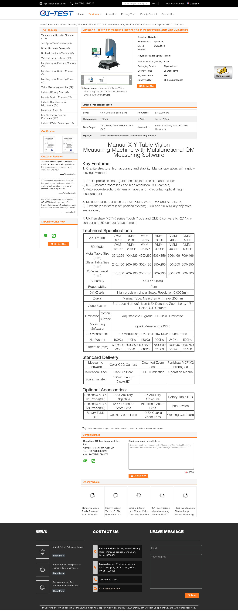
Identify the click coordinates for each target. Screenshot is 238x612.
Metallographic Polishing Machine (58, 63)
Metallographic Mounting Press (57, 79)
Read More (59, 555)
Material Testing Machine (54, 97)
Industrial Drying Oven (52, 92)
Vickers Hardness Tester (53, 58)
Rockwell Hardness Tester (54, 53)
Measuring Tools (49, 110)
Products (93, 14)
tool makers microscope (98, 428)
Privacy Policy (49, 607)
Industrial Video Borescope (55, 123)
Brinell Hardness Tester (53, 48)
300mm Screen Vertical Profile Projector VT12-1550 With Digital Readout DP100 (113, 514)
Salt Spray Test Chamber (54, 43)
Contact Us (168, 14)
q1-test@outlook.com (55, 3)
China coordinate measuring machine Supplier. (82, 607)
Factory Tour (128, 14)
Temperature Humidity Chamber (57, 35)
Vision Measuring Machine (73, 24)
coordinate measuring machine (123, 428)
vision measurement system (151, 428)
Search (154, 3)
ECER (126, 610)
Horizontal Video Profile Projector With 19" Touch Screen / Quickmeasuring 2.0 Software (92, 516)
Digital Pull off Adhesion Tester (67, 546)
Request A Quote (175, 3)
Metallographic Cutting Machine (57, 71)
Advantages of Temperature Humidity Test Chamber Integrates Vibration (66, 566)
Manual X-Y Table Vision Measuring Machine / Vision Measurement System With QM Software (105, 91)
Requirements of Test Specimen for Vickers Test (65, 584)
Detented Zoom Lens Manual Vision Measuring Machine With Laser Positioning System (139, 514)
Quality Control (148, 14)
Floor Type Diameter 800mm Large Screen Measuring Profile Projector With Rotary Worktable (185, 516)
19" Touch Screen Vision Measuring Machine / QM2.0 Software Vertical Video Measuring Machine (161, 516)
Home (80, 14)
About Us (111, 14)
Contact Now (148, 86)
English (194, 3)
